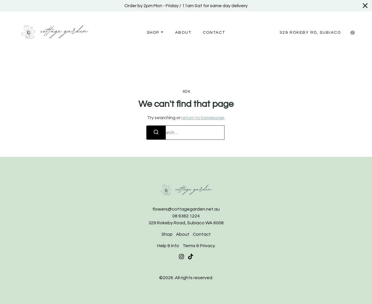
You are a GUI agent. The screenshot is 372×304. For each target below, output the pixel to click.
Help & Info (168, 245)
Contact (214, 33)
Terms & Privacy (199, 245)
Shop (153, 33)
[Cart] (352, 32)
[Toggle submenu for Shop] (161, 32)
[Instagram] (181, 256)
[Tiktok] (190, 256)
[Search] (156, 132)
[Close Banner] (365, 5)
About (183, 33)
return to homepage (202, 117)
